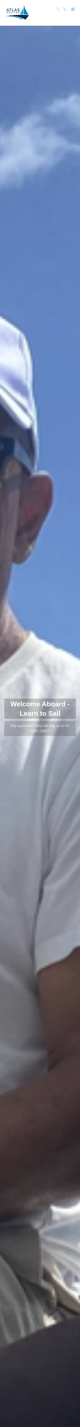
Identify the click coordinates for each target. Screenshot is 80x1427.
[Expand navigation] (72, 9)
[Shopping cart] (65, 9)
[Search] (59, 9)
